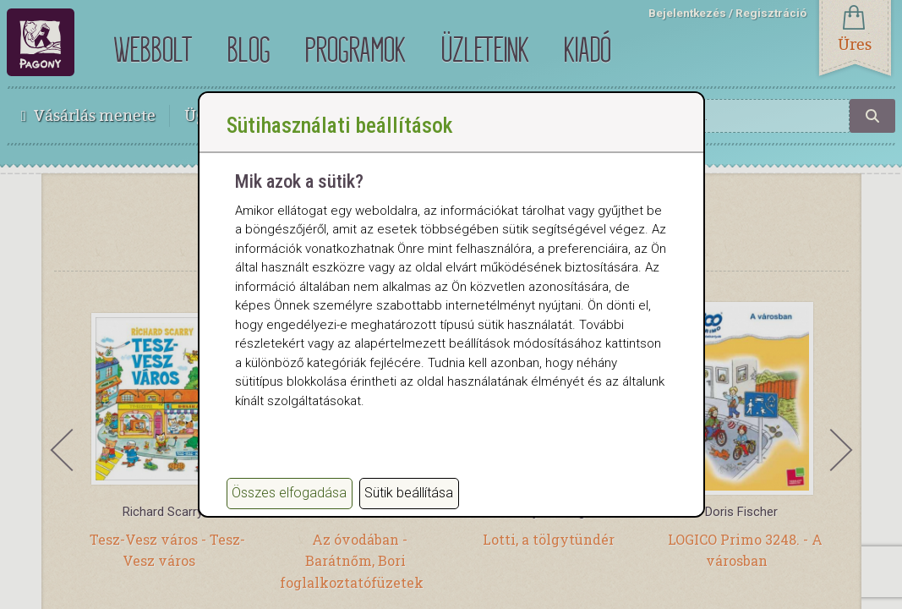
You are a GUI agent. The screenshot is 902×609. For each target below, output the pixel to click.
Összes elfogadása (289, 493)
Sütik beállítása (408, 493)
